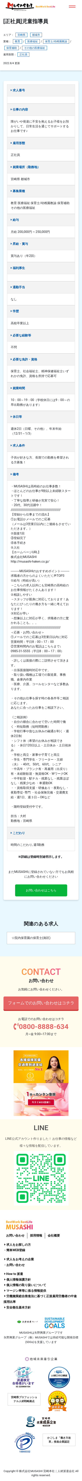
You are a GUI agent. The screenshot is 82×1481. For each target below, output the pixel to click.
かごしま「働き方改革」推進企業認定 (59, 1439)
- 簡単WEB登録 (14, 1250)
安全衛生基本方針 (17, 1307)
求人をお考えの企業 (19, 1259)
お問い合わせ (15, 1235)
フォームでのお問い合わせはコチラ (41, 1002)
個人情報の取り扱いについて (25, 1285)
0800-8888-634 (41, 1026)
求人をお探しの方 (17, 1245)
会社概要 (54, 1235)
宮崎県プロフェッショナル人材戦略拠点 (24, 1399)
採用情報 (36, 1235)
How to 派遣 (13, 1274)
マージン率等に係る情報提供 (25, 1291)
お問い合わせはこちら (41, 890)
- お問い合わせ (14, 1265)
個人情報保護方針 (17, 1279)
